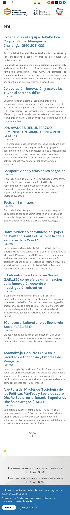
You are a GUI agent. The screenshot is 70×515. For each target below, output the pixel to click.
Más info (28, 500)
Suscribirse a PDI (5, 451)
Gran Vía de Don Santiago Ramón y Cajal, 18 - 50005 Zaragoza (37, 468)
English (39, 3)
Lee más (9, 48)
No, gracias (28, 507)
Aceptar (9, 507)
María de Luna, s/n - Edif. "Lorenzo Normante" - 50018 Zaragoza (36, 478)
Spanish (35, 3)
